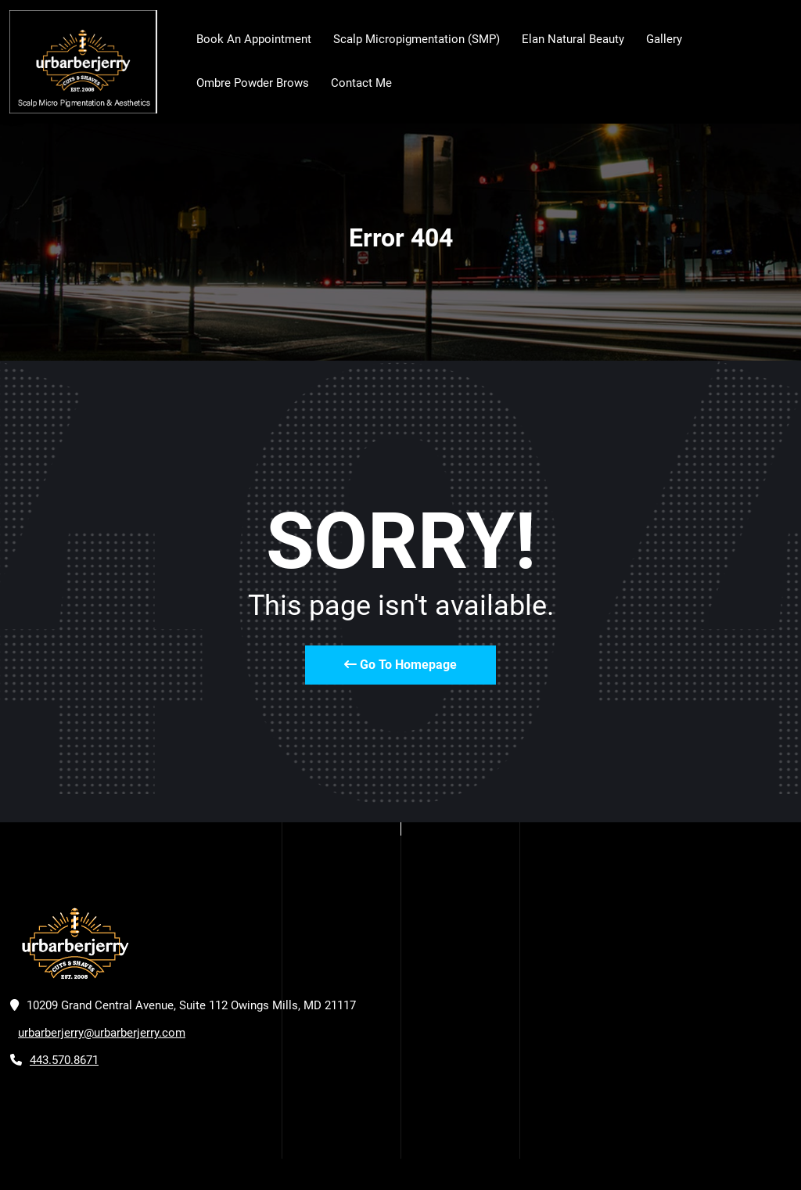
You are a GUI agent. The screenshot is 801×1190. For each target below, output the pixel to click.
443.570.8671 (64, 1060)
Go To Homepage (400, 664)
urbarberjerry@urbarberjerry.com (101, 1033)
